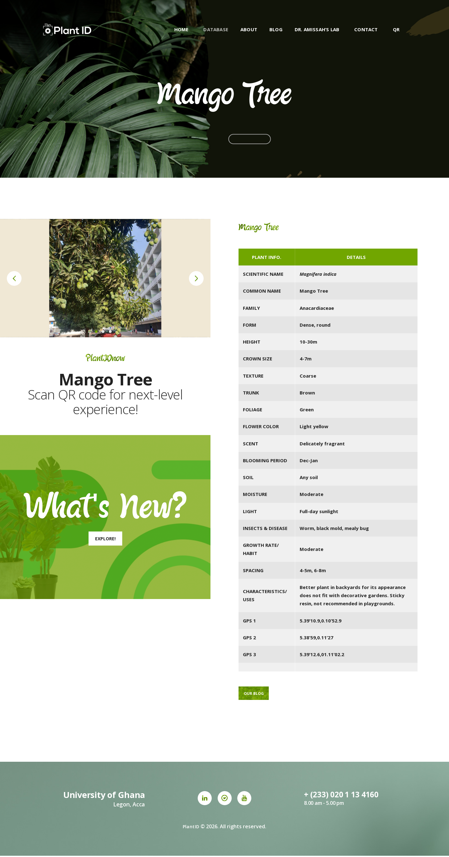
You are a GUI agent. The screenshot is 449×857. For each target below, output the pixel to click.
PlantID (191, 827)
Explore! (105, 539)
